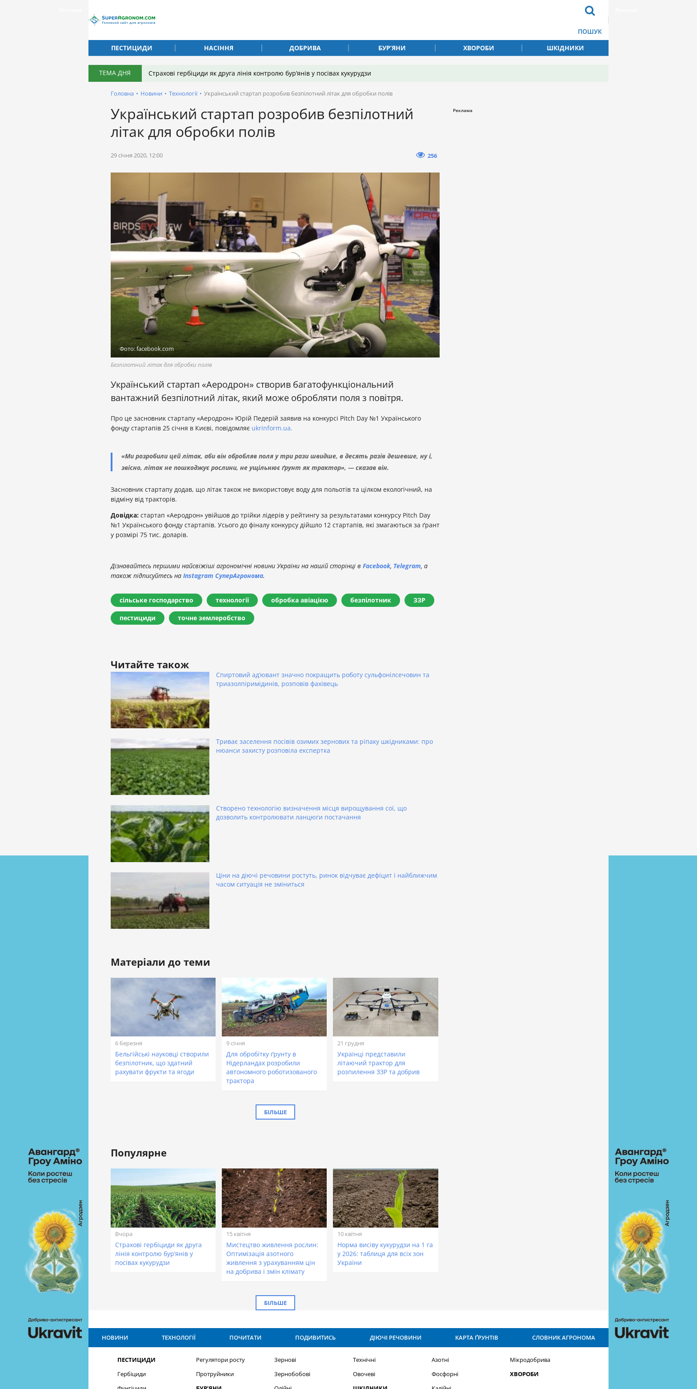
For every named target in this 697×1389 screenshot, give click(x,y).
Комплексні (448, 1240)
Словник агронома (478, 12)
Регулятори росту (220, 1197)
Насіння (218, 48)
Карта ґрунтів (402, 27)
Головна (122, 93)
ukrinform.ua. (272, 428)
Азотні (440, 1197)
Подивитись (348, 27)
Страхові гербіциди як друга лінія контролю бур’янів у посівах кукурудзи (266, 73)
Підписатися (451, 1285)
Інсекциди (131, 1240)
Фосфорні (445, 1211)
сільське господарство (156, 600)
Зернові (285, 1197)
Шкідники (565, 48)
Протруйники (215, 1211)
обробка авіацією (299, 600)
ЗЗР (419, 600)
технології (232, 600)
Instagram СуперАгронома (223, 575)
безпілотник (370, 600)
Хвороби (478, 48)
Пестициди (131, 48)
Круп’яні (285, 1240)
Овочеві (364, 1211)
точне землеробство (211, 618)
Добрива (305, 48)
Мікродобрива (530, 1197)
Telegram (407, 566)
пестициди (138, 618)
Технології (298, 27)
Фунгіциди (131, 1225)
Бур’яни (392, 48)
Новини (294, 12)
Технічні (364, 1197)
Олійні (283, 1225)
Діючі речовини (407, 12)
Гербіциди (131, 1211)
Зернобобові (292, 1211)
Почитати (343, 12)
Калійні (441, 1225)
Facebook (376, 566)
